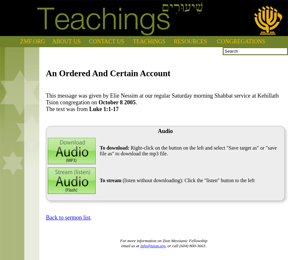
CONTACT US (106, 41)
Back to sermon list (68, 217)
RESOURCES (190, 41)
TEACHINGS (149, 41)
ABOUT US (66, 41)
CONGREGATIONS (241, 41)
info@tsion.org (152, 245)
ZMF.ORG (32, 41)
